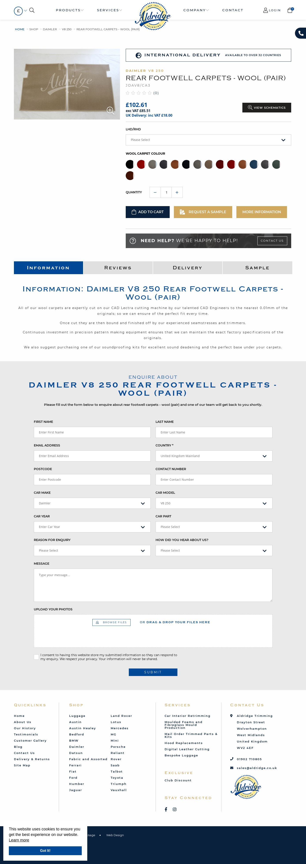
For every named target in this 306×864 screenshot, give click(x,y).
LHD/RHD (133, 129)
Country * (164, 445)
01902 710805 (249, 759)
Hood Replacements (184, 743)
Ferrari (75, 765)
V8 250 (67, 29)
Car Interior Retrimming (188, 716)
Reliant (118, 753)
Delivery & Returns (32, 759)
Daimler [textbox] (45, 503)
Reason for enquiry (52, 540)
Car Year (42, 516)
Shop (33, 29)
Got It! (45, 851)
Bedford (76, 734)
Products (68, 10)
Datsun (76, 753)
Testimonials (26, 734)
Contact (232, 10)
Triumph (119, 784)
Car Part (163, 516)
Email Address (47, 445)
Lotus (116, 722)
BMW (74, 740)
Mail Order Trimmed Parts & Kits (191, 735)
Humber (76, 784)
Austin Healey (82, 728)
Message (41, 564)
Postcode (43, 469)
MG (113, 734)
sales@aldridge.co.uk (257, 768)
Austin (75, 722)
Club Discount (178, 780)
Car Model (165, 493)
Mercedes (120, 728)
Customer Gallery (30, 740)
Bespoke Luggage (181, 755)
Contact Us (272, 240)
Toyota (117, 777)
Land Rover (121, 716)
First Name (43, 422)
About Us (22, 722)
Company (194, 10)
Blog (18, 746)
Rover (116, 759)
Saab (115, 765)
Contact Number (171, 469)
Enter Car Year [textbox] (49, 527)
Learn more (19, 840)
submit (153, 672)
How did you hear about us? (182, 540)
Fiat (73, 771)
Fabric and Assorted (88, 759)
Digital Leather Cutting (187, 749)
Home (20, 29)
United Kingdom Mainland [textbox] (180, 456)
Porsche (118, 746)
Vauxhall (119, 790)
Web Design (115, 835)
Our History (25, 728)
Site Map (22, 765)
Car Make (42, 493)
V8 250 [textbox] (165, 503)
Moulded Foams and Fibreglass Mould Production (184, 724)
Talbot (117, 771)
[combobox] (18, 11)
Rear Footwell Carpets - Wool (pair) (108, 29)
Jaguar (75, 790)
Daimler (50, 29)
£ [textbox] (18, 10)
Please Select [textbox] (140, 140)
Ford (73, 777)
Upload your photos (53, 609)
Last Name (165, 422)
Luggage (77, 716)
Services (108, 10)
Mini (115, 740)
